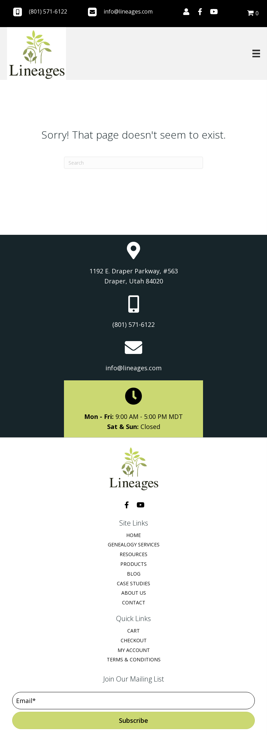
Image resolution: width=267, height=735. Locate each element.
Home (133, 535)
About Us (133, 592)
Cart (133, 630)
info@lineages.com (128, 11)
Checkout (134, 640)
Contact (133, 602)
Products (133, 564)
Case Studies (133, 583)
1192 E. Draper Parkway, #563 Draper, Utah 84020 (133, 276)
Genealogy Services (134, 544)
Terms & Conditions (134, 659)
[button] (186, 12)
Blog (133, 573)
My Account (134, 650)
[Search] (133, 163)
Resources (133, 554)
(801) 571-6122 (48, 11)
